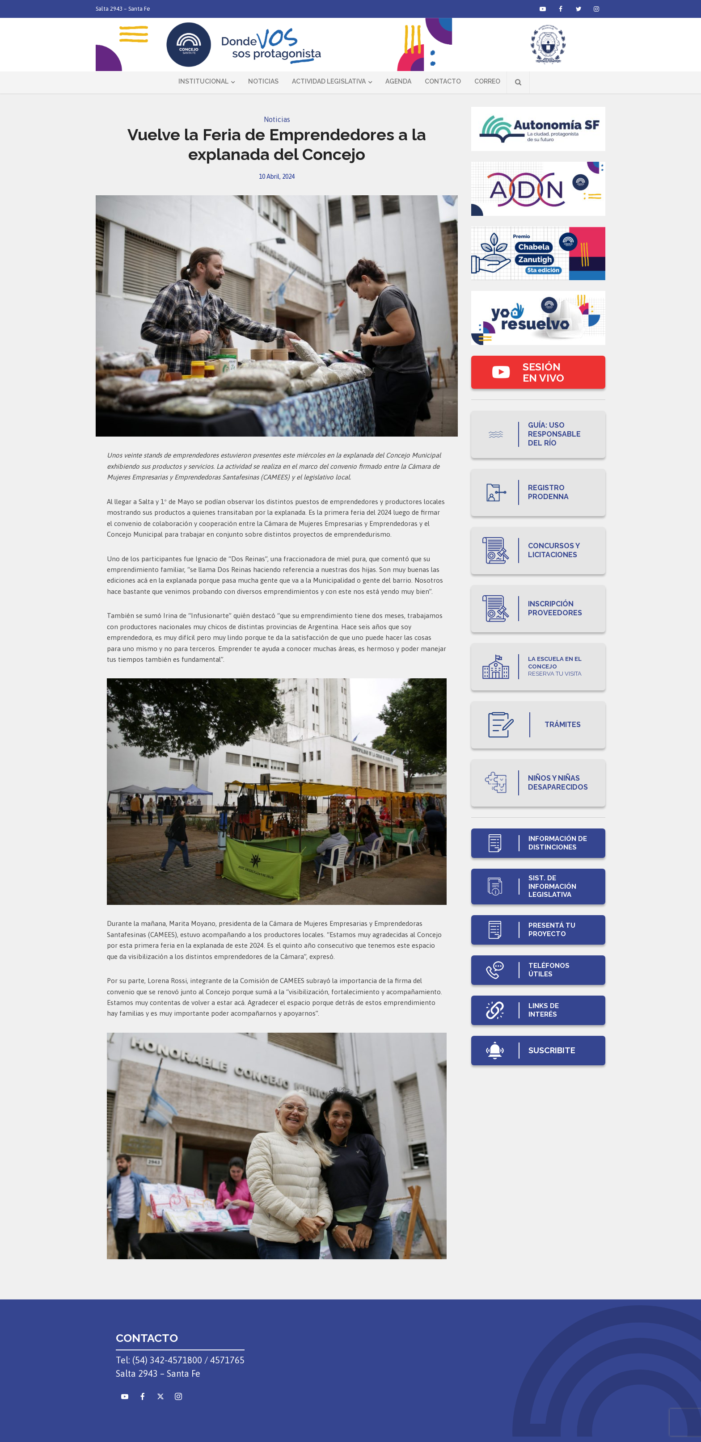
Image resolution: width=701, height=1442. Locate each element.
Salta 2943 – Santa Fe (123, 8)
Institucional (203, 81)
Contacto (443, 81)
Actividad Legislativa (329, 81)
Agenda (398, 81)
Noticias (263, 81)
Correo (487, 81)
